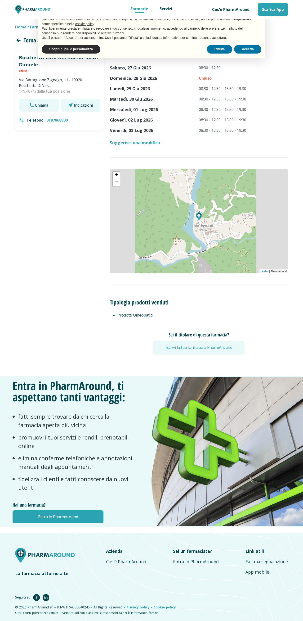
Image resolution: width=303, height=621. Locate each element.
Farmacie (139, 8)
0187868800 (57, 120)
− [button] (116, 182)
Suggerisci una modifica (135, 142)
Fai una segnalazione (266, 561)
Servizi (166, 8)
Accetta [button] (248, 49)
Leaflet (264, 271)
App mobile (257, 572)
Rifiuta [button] (219, 49)
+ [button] (116, 175)
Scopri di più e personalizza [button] (71, 49)
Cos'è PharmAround (231, 9)
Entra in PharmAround (196, 561)
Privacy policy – (139, 607)
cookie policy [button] (84, 24)
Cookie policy (164, 607)
